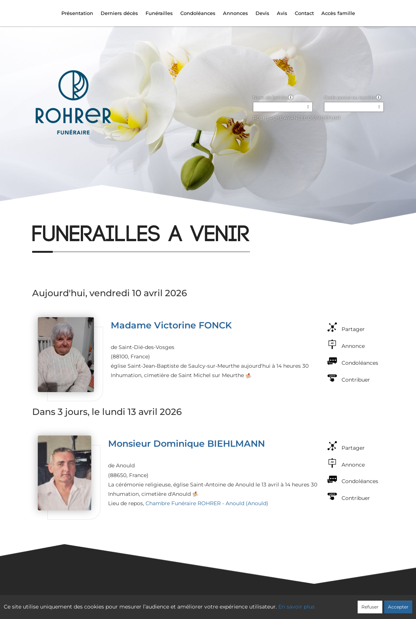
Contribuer (356, 379)
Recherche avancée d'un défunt (297, 118)
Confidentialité (204, 603)
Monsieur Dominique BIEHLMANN (186, 443)
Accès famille (338, 13)
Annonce (353, 346)
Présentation (77, 13)
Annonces (235, 13)
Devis (262, 13)
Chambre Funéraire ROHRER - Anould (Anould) (207, 503)
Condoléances (197, 13)
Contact (304, 13)
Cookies (238, 603)
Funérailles (159, 13)
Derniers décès (119, 13)
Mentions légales (276, 603)
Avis (282, 13)
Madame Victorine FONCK (171, 325)
